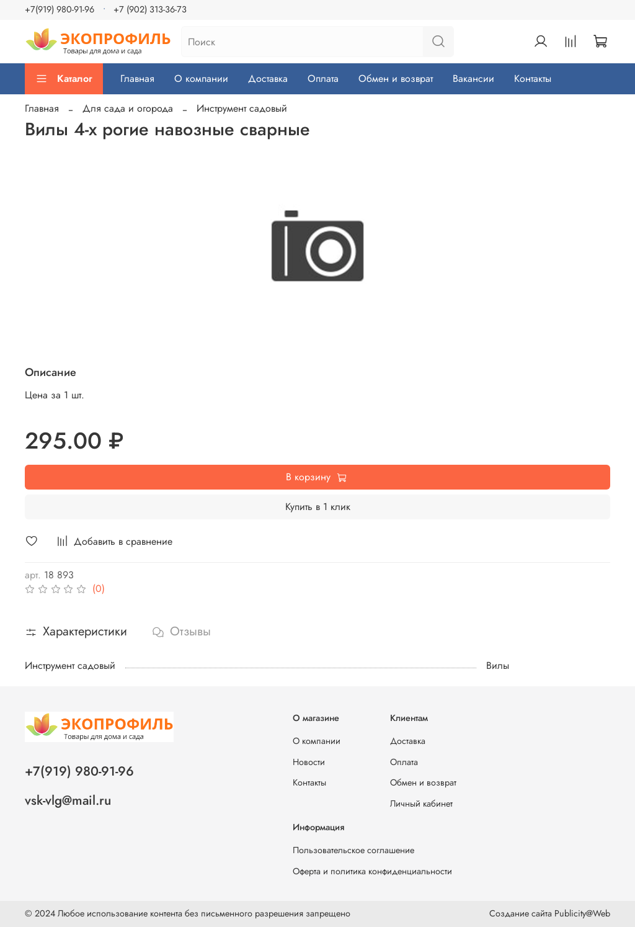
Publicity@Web (582, 913)
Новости (309, 762)
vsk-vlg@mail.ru (68, 800)
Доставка (268, 78)
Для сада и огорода (127, 108)
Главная (137, 78)
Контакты (532, 78)
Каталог (63, 78)
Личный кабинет (421, 803)
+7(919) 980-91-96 (59, 9)
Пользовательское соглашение (353, 850)
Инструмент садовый (242, 108)
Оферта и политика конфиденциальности (372, 871)
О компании (201, 78)
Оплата (323, 78)
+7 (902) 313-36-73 (150, 9)
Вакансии (473, 78)
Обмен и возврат (395, 78)
